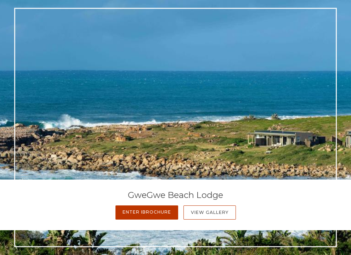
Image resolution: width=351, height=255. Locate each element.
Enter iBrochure (147, 212)
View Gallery (209, 212)
